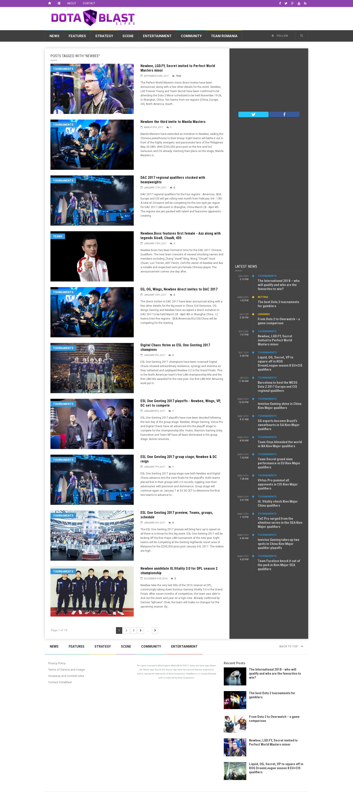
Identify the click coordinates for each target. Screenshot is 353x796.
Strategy (104, 36)
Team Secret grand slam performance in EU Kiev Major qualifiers (279, 463)
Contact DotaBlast (60, 682)
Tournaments (63, 68)
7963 (178, 76)
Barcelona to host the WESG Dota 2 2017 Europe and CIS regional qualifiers (277, 387)
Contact (89, 3)
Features (77, 36)
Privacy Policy (57, 663)
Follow (280, 35)
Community (191, 36)
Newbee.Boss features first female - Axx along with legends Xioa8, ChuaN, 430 (180, 235)
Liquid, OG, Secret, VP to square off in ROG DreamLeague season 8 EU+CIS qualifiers (280, 363)
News (54, 36)
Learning (264, 314)
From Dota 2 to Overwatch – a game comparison (279, 321)
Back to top (291, 646)
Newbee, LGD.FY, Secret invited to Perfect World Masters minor (275, 340)
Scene (128, 36)
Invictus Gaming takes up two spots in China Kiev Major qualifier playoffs (278, 544)
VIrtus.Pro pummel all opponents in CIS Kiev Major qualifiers (278, 484)
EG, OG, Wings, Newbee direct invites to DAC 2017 (178, 289)
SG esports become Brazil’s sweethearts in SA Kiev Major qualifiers (279, 425)
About (71, 3)
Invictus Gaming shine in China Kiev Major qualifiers (279, 406)
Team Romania (224, 36)
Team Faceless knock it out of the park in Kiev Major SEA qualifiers (279, 565)
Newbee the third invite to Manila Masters (173, 122)
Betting (263, 297)
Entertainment (157, 36)
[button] (301, 35)
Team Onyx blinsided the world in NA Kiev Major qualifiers (280, 444)
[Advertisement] (226, 18)
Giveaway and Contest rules (66, 676)
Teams (57, 236)
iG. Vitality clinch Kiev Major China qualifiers (278, 503)
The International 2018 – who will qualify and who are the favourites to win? (279, 285)
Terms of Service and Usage (66, 669)
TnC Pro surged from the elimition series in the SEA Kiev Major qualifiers (280, 523)
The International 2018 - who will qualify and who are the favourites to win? (275, 673)
